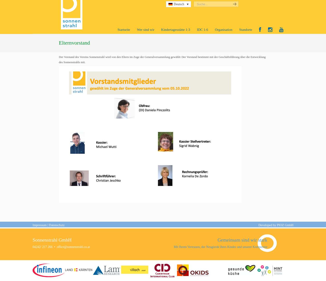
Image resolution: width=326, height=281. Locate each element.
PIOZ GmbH (285, 225)
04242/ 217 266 (43, 247)
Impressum (40, 225)
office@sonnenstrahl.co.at (73, 247)
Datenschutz (57, 225)
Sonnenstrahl (73, 14)
